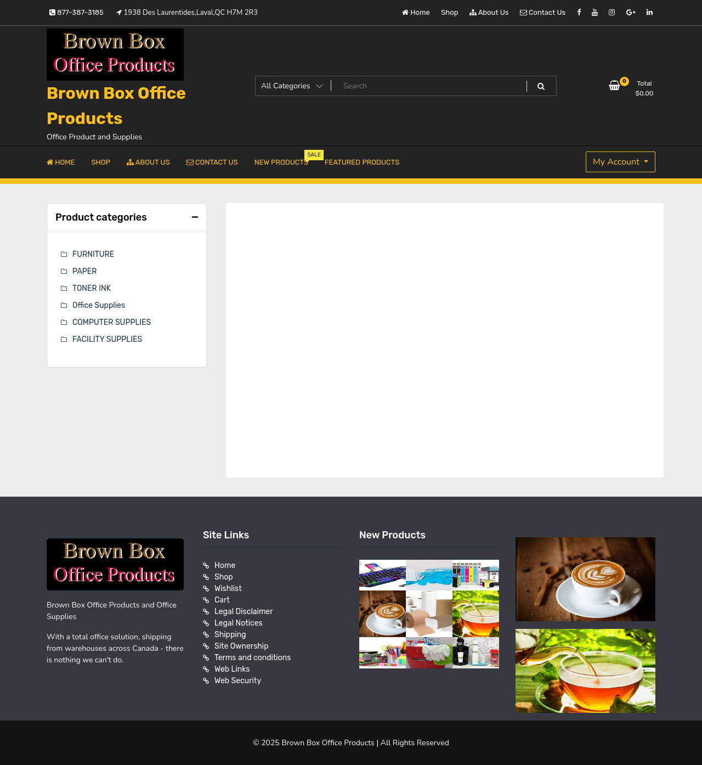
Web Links (232, 669)
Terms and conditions (252, 657)
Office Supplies (98, 305)
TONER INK (91, 288)
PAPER (84, 271)
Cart (222, 600)
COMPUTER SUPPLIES (111, 322)
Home (416, 12)
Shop (449, 12)
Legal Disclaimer (243, 611)
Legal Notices (238, 623)
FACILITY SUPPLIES (107, 339)
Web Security (237, 680)
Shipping (230, 634)
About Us (489, 12)
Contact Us (542, 12)
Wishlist (228, 588)
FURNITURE (93, 254)
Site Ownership (241, 646)
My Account (617, 162)
